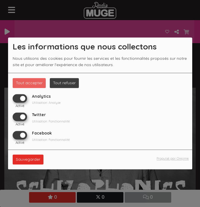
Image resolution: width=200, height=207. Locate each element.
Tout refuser (64, 82)
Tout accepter (29, 82)
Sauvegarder (28, 159)
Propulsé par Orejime (173, 159)
